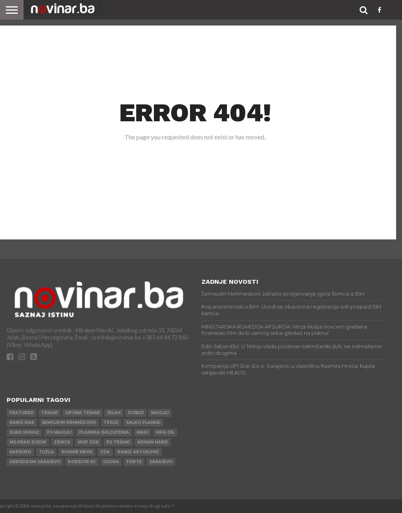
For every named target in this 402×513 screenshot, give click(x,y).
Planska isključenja (104, 432)
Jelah (114, 412)
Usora (111, 461)
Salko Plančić (143, 422)
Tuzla (46, 452)
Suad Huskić (24, 432)
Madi (142, 432)
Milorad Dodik (27, 442)
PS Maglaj (59, 432)
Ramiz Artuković (138, 452)
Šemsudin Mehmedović (69, 422)
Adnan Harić (152, 442)
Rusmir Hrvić (77, 452)
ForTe (134, 461)
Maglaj (160, 412)
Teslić (111, 422)
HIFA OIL (165, 432)
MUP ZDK (88, 442)
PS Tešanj (118, 442)
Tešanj (49, 412)
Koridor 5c (82, 461)
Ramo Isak (22, 422)
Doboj (136, 412)
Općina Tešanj (82, 412)
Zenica (62, 442)
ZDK (105, 452)
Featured (21, 412)
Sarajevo (160, 461)
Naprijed (20, 452)
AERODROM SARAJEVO (34, 461)
